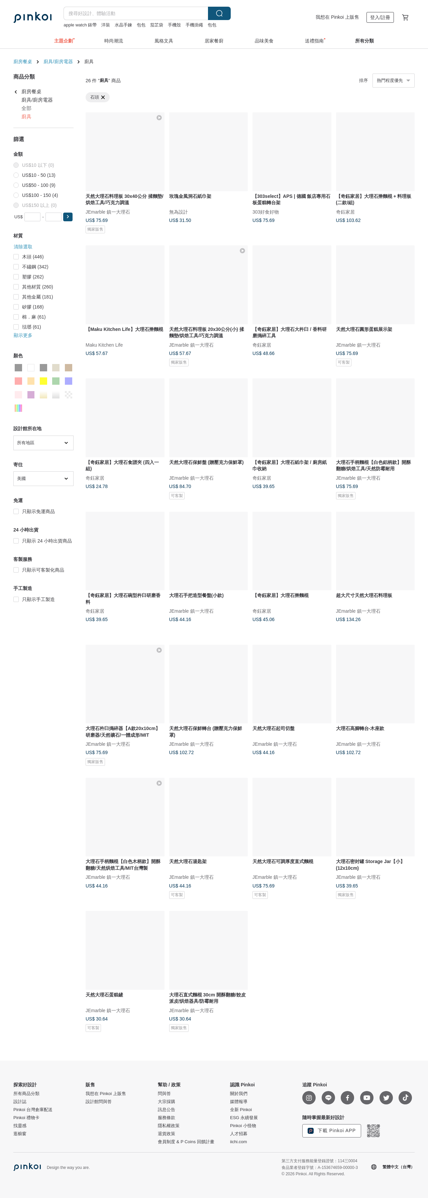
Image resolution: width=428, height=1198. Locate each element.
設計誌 (19, 1101)
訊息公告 (166, 1109)
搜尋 (219, 13)
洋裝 (105, 24)
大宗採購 (166, 1101)
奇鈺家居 (345, 211)
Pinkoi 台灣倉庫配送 (32, 1109)
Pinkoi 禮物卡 (26, 1117)
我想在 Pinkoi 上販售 (337, 17)
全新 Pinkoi (241, 1109)
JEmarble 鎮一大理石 (108, 211)
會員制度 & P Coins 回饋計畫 (186, 1142)
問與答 (164, 1093)
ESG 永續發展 (244, 1117)
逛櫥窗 (19, 1133)
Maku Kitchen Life (104, 344)
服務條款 (166, 1117)
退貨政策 (166, 1133)
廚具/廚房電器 (58, 61)
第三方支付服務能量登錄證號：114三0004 (319, 1161)
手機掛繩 (194, 24)
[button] (68, 217)
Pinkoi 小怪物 (243, 1125)
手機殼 (174, 24)
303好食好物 (265, 211)
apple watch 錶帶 (80, 24)
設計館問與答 (99, 1101)
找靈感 (19, 1125)
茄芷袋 (156, 24)
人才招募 (238, 1133)
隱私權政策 (169, 1125)
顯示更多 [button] (23, 335)
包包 (141, 24)
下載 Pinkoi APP (332, 1131)
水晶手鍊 (123, 24)
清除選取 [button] (23, 246)
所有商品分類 (26, 1093)
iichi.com (238, 1142)
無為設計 (178, 211)
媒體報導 (238, 1101)
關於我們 (238, 1093)
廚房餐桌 (22, 61)
